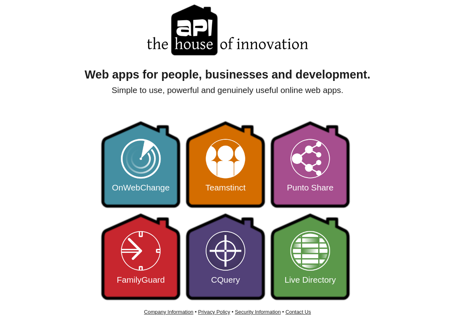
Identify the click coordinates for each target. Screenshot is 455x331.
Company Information (168, 312)
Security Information (258, 312)
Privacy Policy (214, 312)
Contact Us (298, 312)
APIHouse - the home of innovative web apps (227, 30)
